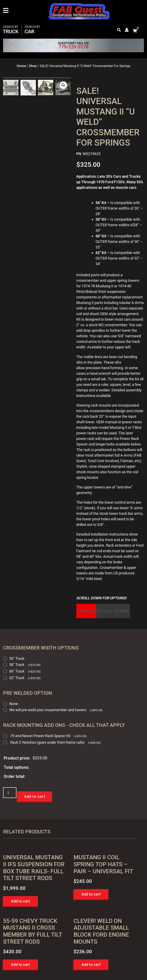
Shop (33, 66)
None (13, 704)
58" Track (25, 664)
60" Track (25, 671)
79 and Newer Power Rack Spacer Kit (48, 736)
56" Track (16, 658)
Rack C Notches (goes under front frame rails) (55, 742)
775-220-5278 (74, 47)
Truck (11, 29)
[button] (63, 85)
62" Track (25, 678)
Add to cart (34, 796)
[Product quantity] (9, 792)
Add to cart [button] (20, 901)
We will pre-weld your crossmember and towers (56, 710)
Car (32, 29)
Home (21, 66)
